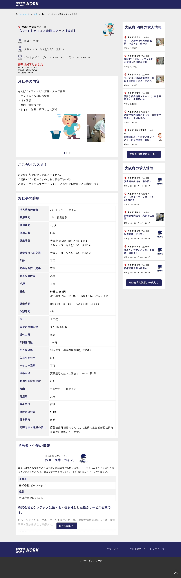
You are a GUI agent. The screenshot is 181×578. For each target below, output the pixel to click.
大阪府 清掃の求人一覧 (144, 154)
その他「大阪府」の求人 (144, 283)
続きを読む (66, 525)
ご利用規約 (136, 548)
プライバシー (116, 548)
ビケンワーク (24, 14)
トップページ (157, 548)
